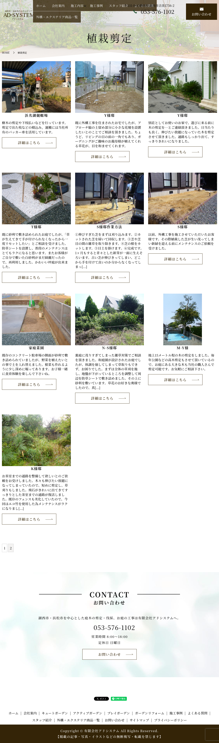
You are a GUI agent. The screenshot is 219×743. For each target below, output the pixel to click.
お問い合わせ (201, 12)
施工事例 (110, 19)
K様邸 (36, 468)
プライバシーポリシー (170, 720)
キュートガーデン (55, 713)
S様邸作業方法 (109, 226)
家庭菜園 (36, 347)
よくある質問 (142, 19)
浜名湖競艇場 (36, 115)
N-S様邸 (109, 347)
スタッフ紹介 (125, 19)
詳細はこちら (29, 142)
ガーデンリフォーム (149, 713)
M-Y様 (183, 347)
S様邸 (183, 226)
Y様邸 (109, 115)
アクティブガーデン (87, 713)
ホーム (72, 19)
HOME (6, 52)
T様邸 (36, 226)
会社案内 (83, 19)
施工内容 (95, 19)
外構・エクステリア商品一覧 (168, 19)
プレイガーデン (118, 713)
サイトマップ (139, 720)
